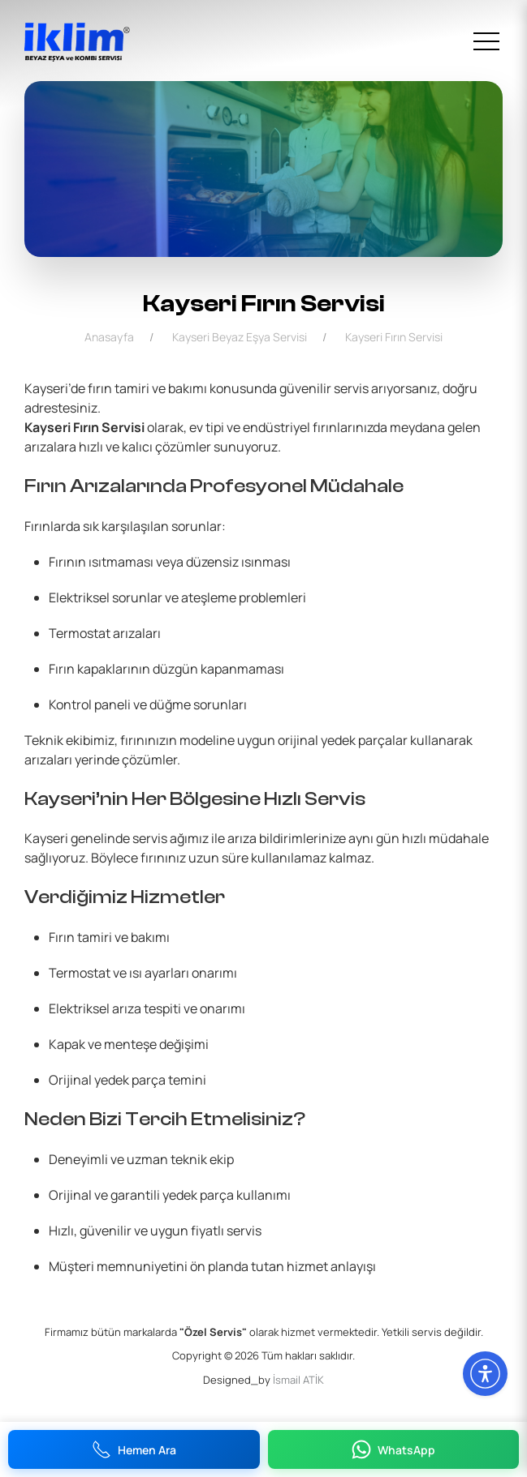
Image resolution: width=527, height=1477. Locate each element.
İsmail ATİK (298, 1379)
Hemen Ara (134, 1449)
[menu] (486, 42)
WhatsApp (393, 1449)
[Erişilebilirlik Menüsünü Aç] (485, 1373)
